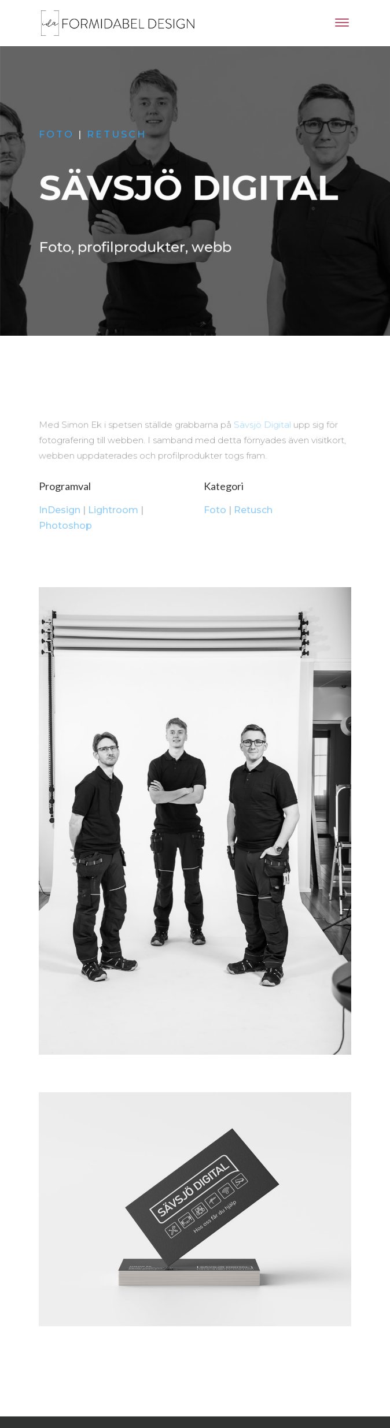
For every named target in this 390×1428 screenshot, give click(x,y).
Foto (57, 135)
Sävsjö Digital (262, 425)
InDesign (59, 510)
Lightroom (113, 510)
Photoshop (65, 525)
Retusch (117, 135)
